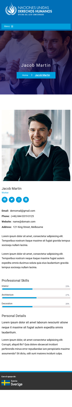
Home (25, 75)
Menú (8, 26)
